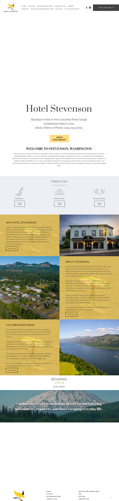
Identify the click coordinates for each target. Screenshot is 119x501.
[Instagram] (90, 7)
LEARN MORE (20, 203)
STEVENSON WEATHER (59, 429)
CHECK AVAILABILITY (59, 138)
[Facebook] (86, 7)
